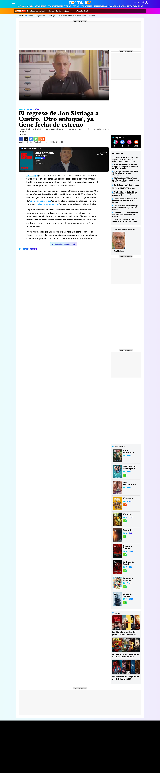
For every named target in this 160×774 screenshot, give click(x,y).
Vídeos (67, 6)
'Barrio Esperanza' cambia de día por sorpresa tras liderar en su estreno (125, 201)
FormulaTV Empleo (32, 766)
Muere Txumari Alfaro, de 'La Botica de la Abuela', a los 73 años (125, 220)
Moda (30, 769)
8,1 (125, 537)
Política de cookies (55, 754)
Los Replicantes (28, 763)
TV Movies (44, 737)
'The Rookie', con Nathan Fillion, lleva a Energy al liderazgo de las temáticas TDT (124, 194)
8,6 (125, 571)
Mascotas (79, 769)
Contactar (89, 754)
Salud (53, 769)
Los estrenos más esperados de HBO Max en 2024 (125, 677)
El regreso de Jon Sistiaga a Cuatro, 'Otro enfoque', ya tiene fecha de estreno (65, 16)
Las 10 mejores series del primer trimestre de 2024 (124, 633)
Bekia (25, 769)
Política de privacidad (40, 754)
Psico (73, 769)
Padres (47, 769)
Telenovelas (100, 6)
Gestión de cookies (69, 754)
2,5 (125, 505)
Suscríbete (125, 738)
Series (30, 6)
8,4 (125, 521)
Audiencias (40, 6)
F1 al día (44, 771)
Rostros (124, 730)
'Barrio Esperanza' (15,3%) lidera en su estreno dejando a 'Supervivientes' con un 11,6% (125, 187)
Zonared (63, 771)
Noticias (21, 6)
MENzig (25, 771)
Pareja (41, 769)
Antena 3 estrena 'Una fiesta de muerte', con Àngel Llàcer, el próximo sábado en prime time (125, 159)
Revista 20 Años (135, 6)
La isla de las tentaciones (48, 204)
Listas (42, 735)
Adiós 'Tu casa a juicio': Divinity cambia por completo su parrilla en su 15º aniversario (125, 166)
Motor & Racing (53, 771)
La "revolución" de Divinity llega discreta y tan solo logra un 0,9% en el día (125, 208)
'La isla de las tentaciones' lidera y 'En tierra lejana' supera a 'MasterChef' (51, 11)
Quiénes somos (17, 754)
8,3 (125, 555)
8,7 (125, 475)
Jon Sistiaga (32, 175)
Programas (86, 6)
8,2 (125, 603)
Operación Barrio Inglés (41, 200)
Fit (63, 769)
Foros (122, 6)
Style (31, 771)
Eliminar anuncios (80, 21)
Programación (55, 6)
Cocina (58, 769)
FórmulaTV (21, 16)
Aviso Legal (28, 754)
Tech (38, 771)
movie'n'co (64, 766)
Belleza (35, 769)
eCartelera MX (54, 766)
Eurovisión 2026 (99, 736)
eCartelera (44, 766)
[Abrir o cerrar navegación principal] (13, 2)
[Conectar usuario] (146, 2)
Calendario (44, 732)
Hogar (67, 769)
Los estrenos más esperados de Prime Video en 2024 (125, 655)
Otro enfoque (44, 153)
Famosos (113, 6)
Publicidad (81, 754)
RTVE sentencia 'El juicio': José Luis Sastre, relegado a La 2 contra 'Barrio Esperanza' (125, 180)
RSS (95, 754)
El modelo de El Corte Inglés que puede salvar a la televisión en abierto (125, 214)
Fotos (76, 6)
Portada (17, 730)
